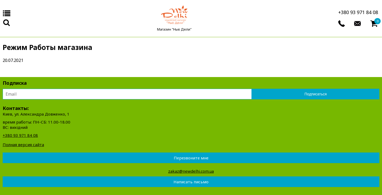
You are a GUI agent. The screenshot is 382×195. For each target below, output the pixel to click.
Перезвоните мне (191, 157)
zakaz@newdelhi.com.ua (191, 171)
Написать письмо (191, 181)
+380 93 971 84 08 (358, 12)
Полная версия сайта (23, 144)
